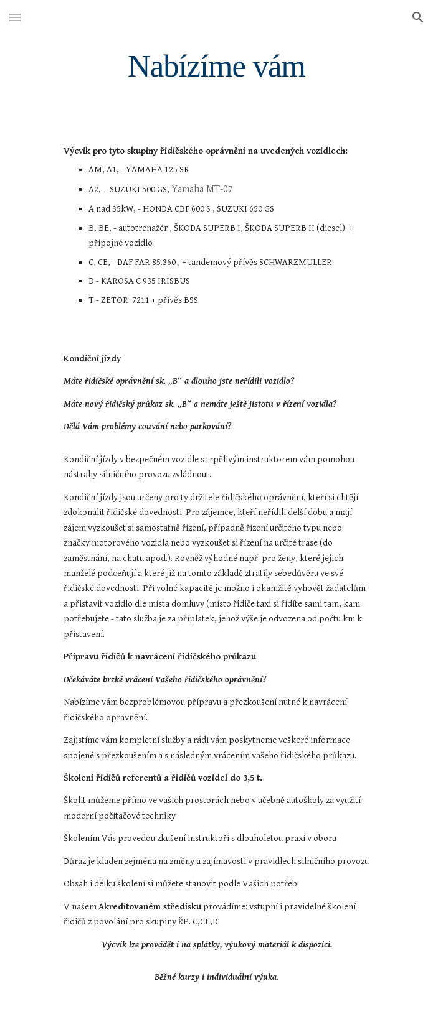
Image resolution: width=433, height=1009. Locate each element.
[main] (216, 66)
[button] (15, 17)
